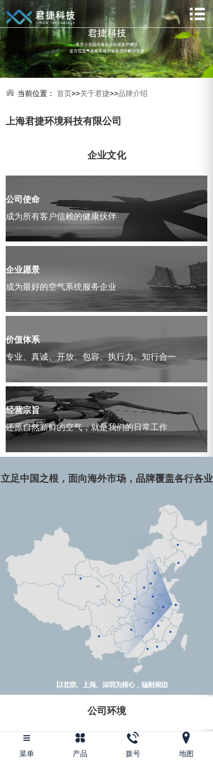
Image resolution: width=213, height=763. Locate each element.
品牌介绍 (133, 93)
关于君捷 (95, 93)
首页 (64, 93)
